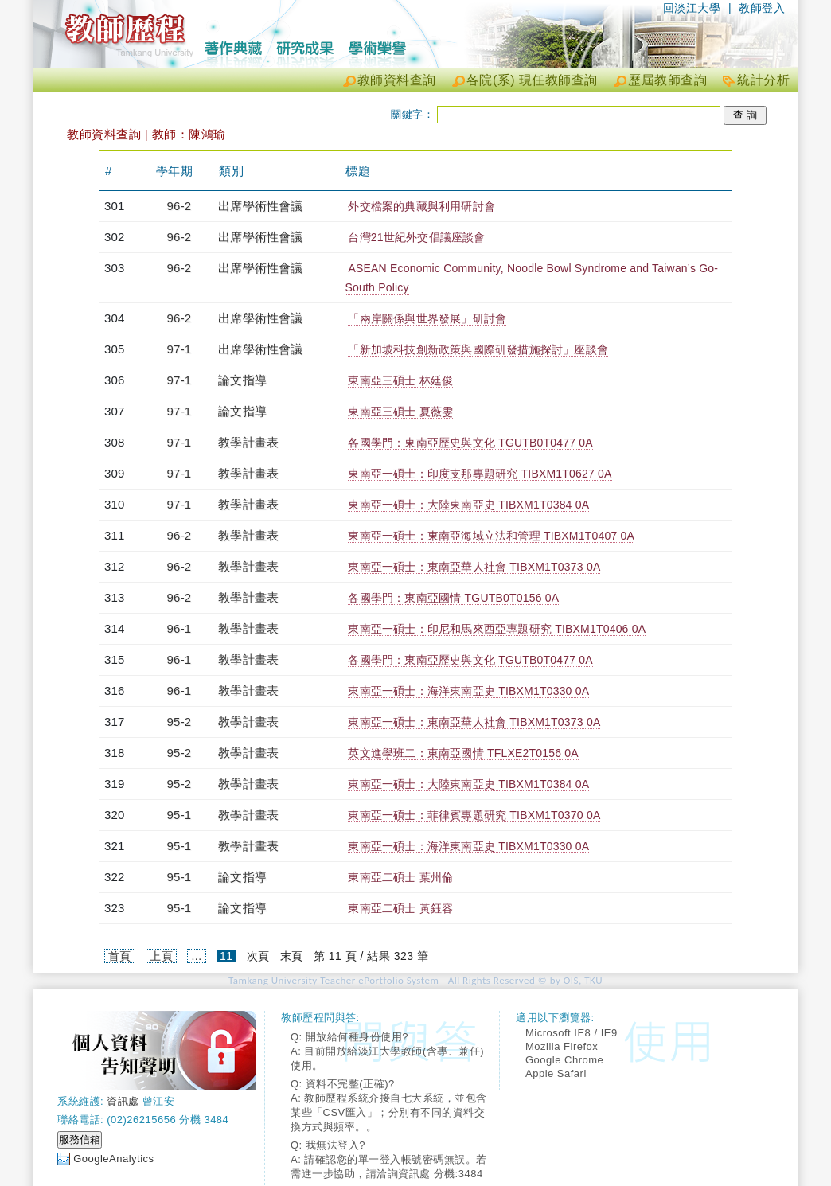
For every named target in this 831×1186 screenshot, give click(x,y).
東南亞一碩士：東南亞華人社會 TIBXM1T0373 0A (474, 566)
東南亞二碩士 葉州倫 (400, 877)
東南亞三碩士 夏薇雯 (400, 411)
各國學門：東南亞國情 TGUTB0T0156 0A (453, 597)
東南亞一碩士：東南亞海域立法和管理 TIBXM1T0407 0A (491, 535)
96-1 (179, 628)
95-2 (179, 721)
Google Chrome (564, 1060)
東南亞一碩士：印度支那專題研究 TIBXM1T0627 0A (479, 473)
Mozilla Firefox (561, 1046)
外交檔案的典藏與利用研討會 (421, 206)
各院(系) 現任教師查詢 (532, 80)
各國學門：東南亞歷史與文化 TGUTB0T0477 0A (470, 442)
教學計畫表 (248, 442)
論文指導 (242, 380)
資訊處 (123, 1101)
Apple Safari (556, 1073)
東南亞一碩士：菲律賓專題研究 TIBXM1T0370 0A (474, 815)
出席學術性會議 (260, 206)
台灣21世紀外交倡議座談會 (416, 237)
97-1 (179, 349)
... (196, 956)
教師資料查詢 (396, 80)
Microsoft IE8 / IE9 (571, 1033)
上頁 (161, 956)
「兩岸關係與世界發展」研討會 (427, 318)
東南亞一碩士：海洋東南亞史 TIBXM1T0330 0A (468, 691)
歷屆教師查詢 (667, 80)
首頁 (119, 956)
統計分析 (763, 80)
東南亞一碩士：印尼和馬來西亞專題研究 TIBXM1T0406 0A (497, 628)
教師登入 (762, 8)
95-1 (179, 814)
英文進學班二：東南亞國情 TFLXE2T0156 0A (463, 753)
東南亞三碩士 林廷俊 (400, 380)
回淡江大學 (692, 8)
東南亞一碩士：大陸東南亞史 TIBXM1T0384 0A (468, 504)
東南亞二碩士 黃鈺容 (400, 908)
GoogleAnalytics (113, 1159)
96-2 (179, 206)
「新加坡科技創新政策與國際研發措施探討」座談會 (478, 349)
